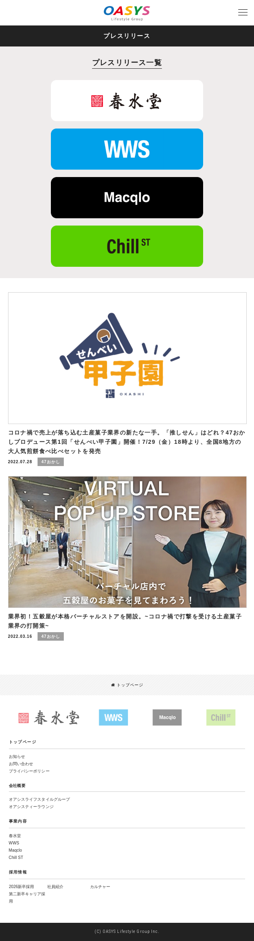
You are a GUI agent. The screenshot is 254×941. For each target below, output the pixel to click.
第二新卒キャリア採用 (27, 897)
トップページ (127, 685)
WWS (14, 843)
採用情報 (18, 872)
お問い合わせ (21, 764)
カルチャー (100, 886)
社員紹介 (55, 886)
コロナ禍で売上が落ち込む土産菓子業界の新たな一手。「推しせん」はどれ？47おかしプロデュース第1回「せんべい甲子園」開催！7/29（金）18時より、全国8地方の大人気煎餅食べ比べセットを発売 (127, 441)
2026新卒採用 (21, 886)
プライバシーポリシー (29, 771)
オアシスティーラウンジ (31, 806)
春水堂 (15, 835)
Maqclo (15, 850)
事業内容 (18, 821)
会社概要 (17, 785)
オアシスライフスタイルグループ (39, 799)
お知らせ (17, 756)
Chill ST (16, 857)
